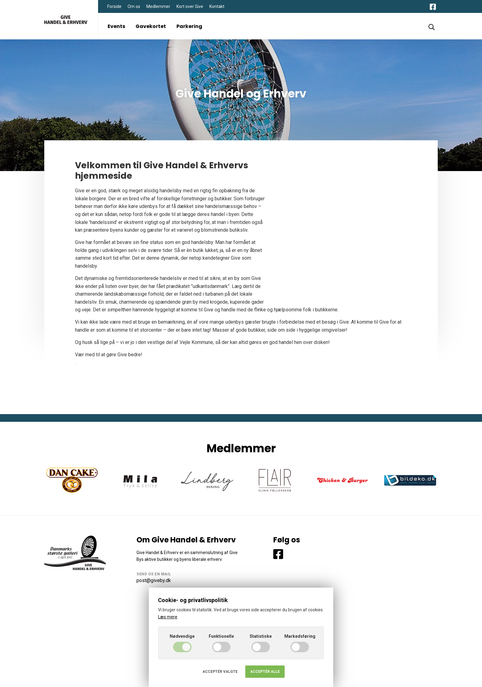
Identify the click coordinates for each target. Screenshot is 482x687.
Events (116, 26)
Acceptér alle (265, 671)
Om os (134, 6)
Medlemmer (158, 6)
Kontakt (216, 6)
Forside (114, 6)
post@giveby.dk (153, 580)
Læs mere (167, 616)
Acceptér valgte (220, 671)
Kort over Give (189, 6)
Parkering (189, 26)
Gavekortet (151, 26)
